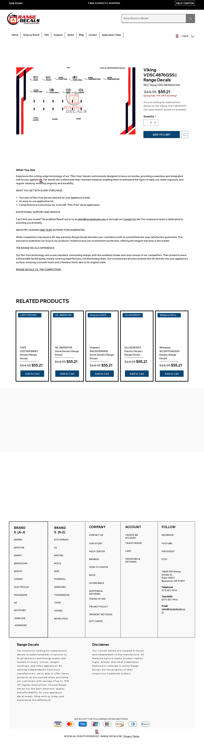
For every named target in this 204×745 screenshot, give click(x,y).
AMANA (18, 539)
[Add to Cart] (32, 373)
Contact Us (129, 219)
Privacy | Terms (131, 736)
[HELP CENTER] (185, 3)
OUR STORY (16, 3)
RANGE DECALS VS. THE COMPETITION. (39, 269)
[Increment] (155, 123)
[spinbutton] (150, 123)
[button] (58, 35)
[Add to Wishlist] (184, 134)
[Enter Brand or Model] (151, 18)
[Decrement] (146, 123)
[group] (102, 346)
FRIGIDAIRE (20, 595)
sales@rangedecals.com (91, 219)
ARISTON (19, 547)
